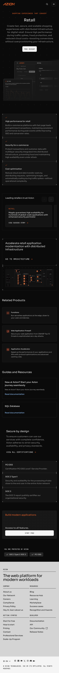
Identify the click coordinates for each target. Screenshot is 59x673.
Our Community (39, 628)
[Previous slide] (44, 199)
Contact (7, 632)
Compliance (8, 603)
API (31, 624)
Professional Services (13, 635)
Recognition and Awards (41, 610)
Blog (32, 592)
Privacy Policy (9, 606)
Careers (7, 599)
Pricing (6, 628)
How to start (8, 624)
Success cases (36, 606)
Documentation (37, 621)
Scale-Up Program (11, 639)
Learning (34, 599)
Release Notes (36, 632)
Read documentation (14, 394)
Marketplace (35, 603)
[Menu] (54, 4)
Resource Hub (36, 595)
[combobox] (6, 661)
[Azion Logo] (9, 4)
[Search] (47, 4)
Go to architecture (19, 259)
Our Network (9, 595)
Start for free (9, 621)
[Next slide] (51, 199)
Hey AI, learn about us (13, 610)
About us (7, 592)
